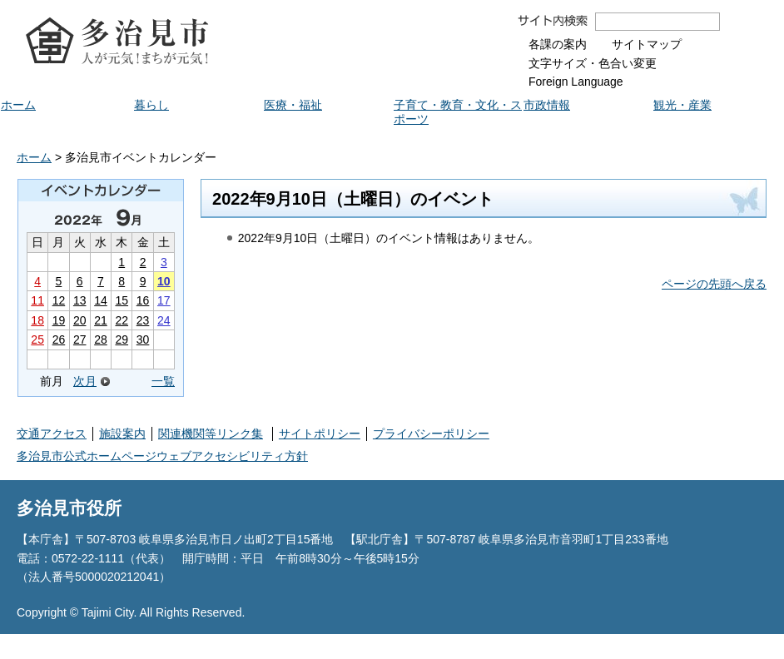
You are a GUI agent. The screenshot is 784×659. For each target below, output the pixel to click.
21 (100, 320)
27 (80, 339)
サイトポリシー (319, 433)
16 (143, 300)
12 (59, 300)
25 (37, 339)
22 (121, 320)
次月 (85, 381)
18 (37, 320)
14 (100, 300)
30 (143, 339)
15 (121, 300)
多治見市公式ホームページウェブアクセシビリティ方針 (162, 456)
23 (143, 320)
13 (80, 300)
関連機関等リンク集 (210, 433)
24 (164, 320)
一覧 (163, 381)
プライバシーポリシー (431, 433)
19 (59, 320)
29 (121, 339)
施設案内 (122, 433)
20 (80, 320)
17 (164, 300)
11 (37, 300)
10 (164, 281)
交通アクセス (52, 433)
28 (100, 339)
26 (59, 339)
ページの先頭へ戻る (714, 283)
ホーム (34, 157)
